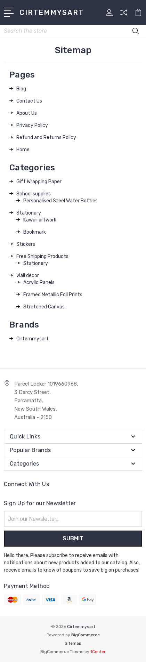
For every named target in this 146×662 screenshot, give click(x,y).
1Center (98, 651)
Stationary (28, 213)
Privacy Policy (32, 125)
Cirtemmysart (32, 339)
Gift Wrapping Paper (39, 182)
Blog (21, 89)
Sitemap (73, 643)
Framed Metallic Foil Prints (52, 295)
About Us (26, 113)
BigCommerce (85, 634)
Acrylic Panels (39, 282)
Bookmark (34, 232)
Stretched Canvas (44, 307)
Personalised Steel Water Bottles (60, 201)
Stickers (25, 244)
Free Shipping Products (42, 256)
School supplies (33, 194)
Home (23, 150)
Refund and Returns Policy (46, 137)
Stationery (35, 263)
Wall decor (27, 275)
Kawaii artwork (39, 220)
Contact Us (29, 101)
